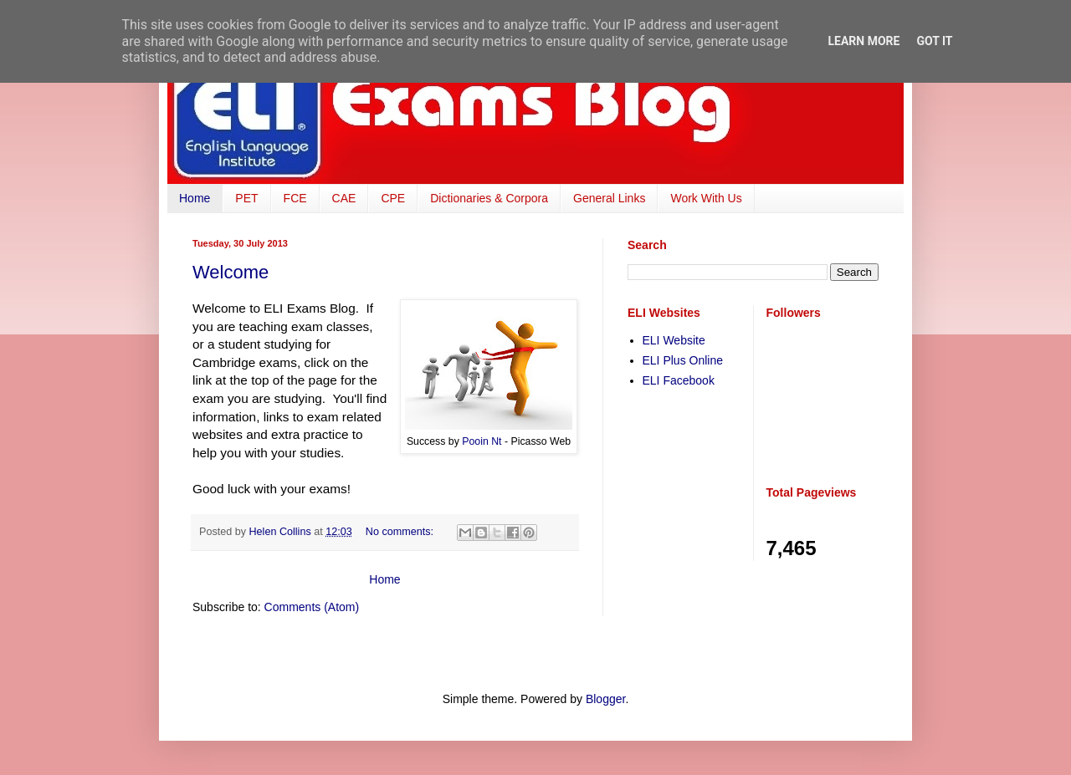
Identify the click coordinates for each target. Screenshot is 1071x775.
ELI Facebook (679, 380)
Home (194, 198)
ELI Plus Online (683, 360)
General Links (609, 198)
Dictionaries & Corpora (489, 198)
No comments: (401, 532)
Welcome (230, 272)
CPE (393, 198)
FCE (295, 198)
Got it (934, 41)
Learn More (863, 41)
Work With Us (705, 198)
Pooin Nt (481, 441)
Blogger (605, 699)
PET (246, 198)
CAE (344, 198)
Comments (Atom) (312, 607)
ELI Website (674, 340)
